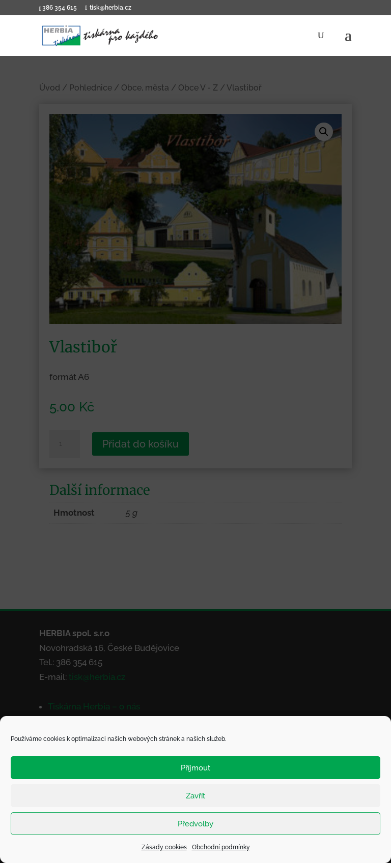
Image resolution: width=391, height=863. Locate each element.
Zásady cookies (164, 847)
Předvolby (195, 823)
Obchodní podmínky (221, 847)
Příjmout (195, 767)
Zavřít (195, 795)
